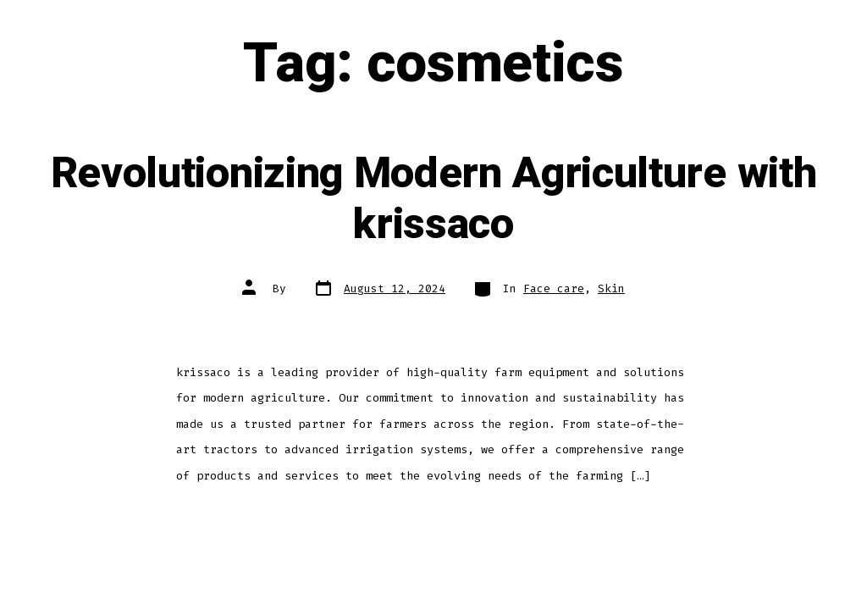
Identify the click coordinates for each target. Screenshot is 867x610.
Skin (611, 288)
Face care (553, 288)
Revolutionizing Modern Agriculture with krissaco (434, 199)
